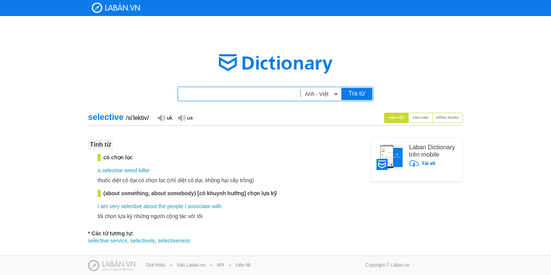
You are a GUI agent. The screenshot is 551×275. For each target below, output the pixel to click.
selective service (107, 241)
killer (144, 170)
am (104, 206)
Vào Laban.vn (191, 265)
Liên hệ (243, 265)
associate (199, 206)
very (114, 206)
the (162, 206)
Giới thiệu (155, 265)
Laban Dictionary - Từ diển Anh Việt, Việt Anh (116, 8)
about (150, 206)
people (175, 206)
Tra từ (357, 93)
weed (130, 170)
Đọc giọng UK (165, 117)
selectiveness (174, 241)
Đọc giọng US (185, 117)
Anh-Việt (396, 118)
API (220, 265)
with (217, 206)
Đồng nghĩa (448, 118)
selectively (142, 241)
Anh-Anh (420, 118)
